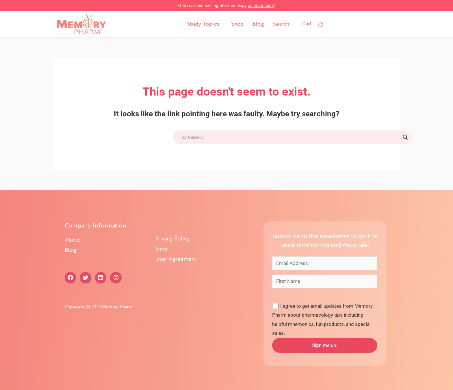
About (72, 240)
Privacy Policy (172, 239)
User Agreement (175, 259)
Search (281, 24)
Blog (258, 24)
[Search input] (290, 137)
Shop (237, 24)
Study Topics (203, 24)
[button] (205, 24)
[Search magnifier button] (405, 137)
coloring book (261, 5)
